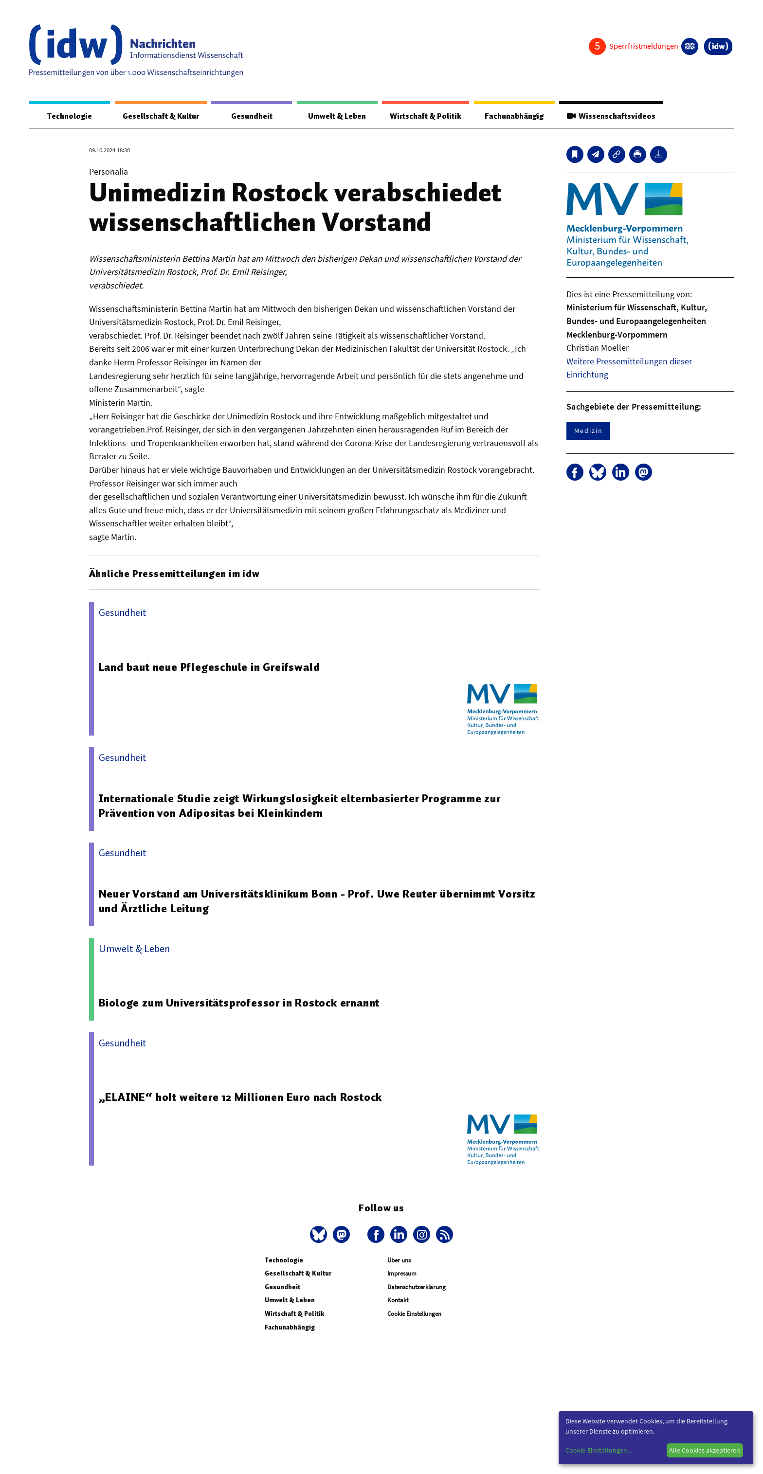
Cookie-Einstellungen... (598, 1450)
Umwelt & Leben (337, 116)
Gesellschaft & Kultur (161, 116)
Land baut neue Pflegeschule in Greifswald (209, 667)
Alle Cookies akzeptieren (704, 1450)
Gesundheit (251, 116)
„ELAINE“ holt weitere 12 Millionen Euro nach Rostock (240, 1097)
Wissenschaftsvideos (611, 116)
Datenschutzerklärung (416, 1287)
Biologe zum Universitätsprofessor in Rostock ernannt (239, 1002)
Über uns (399, 1260)
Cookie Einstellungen (414, 1314)
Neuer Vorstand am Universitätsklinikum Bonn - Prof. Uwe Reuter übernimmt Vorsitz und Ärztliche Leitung (317, 901)
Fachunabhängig (514, 116)
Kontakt (397, 1300)
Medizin (588, 430)
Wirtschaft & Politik (425, 116)
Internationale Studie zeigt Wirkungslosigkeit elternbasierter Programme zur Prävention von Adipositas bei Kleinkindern (300, 805)
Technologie (69, 116)
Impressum (402, 1273)
